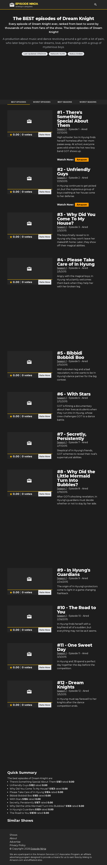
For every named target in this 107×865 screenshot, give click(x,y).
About (13, 838)
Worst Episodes (41, 102)
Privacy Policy (18, 845)
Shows (13, 835)
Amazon (82, 159)
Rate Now (44, 134)
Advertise (15, 841)
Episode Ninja (38, 848)
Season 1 (62, 129)
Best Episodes (18, 102)
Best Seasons (65, 102)
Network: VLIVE (58, 54)
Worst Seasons (88, 102)
